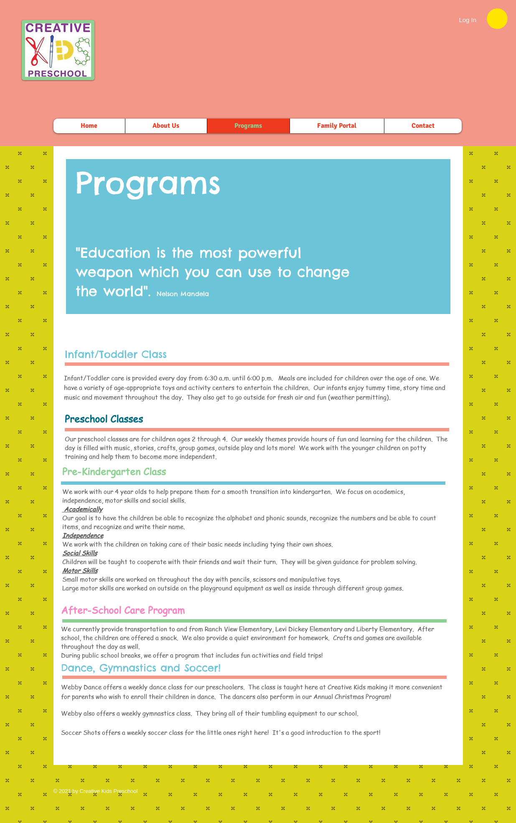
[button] (497, 18)
